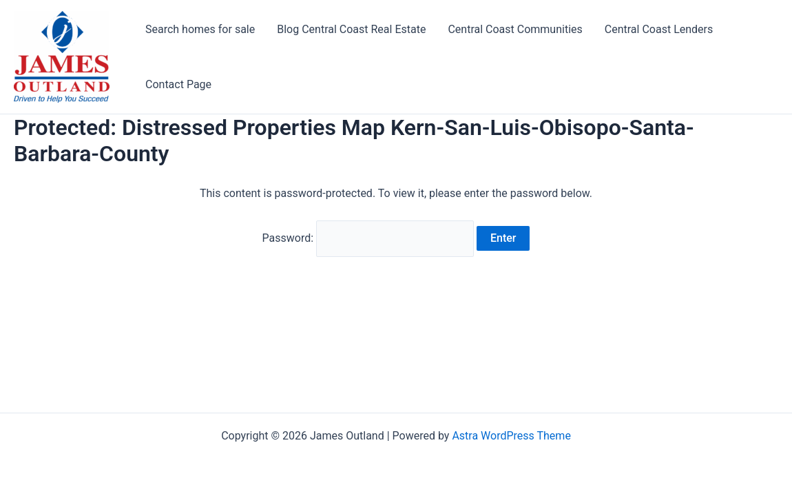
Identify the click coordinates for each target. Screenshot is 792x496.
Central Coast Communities (515, 29)
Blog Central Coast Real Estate (351, 29)
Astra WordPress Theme (511, 435)
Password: (368, 238)
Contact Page (178, 84)
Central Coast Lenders (659, 29)
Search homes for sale (200, 29)
